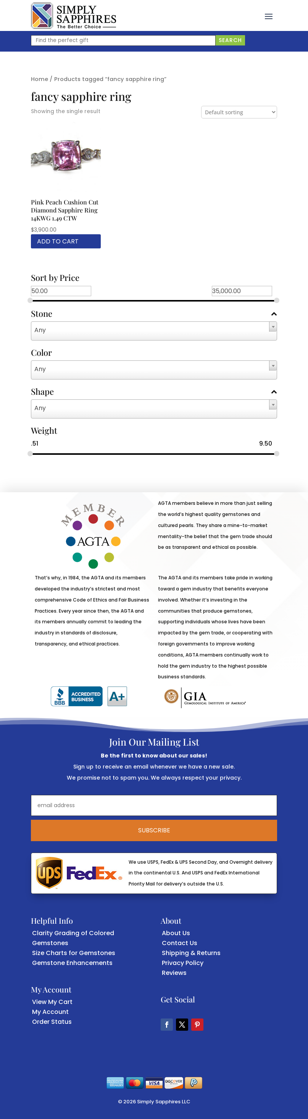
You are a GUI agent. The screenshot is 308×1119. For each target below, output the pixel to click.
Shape (154, 392)
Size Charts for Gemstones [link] (73, 953)
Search (230, 40)
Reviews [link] (174, 972)
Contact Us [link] (179, 943)
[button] (269, 16)
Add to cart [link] (58, 241)
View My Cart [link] (52, 1001)
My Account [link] (50, 1011)
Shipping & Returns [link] (191, 953)
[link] (73, 15)
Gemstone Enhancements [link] (72, 962)
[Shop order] (239, 112)
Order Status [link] (52, 1021)
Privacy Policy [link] (182, 962)
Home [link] (39, 79)
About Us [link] (176, 933)
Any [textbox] (40, 330)
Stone (154, 314)
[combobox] (154, 331)
